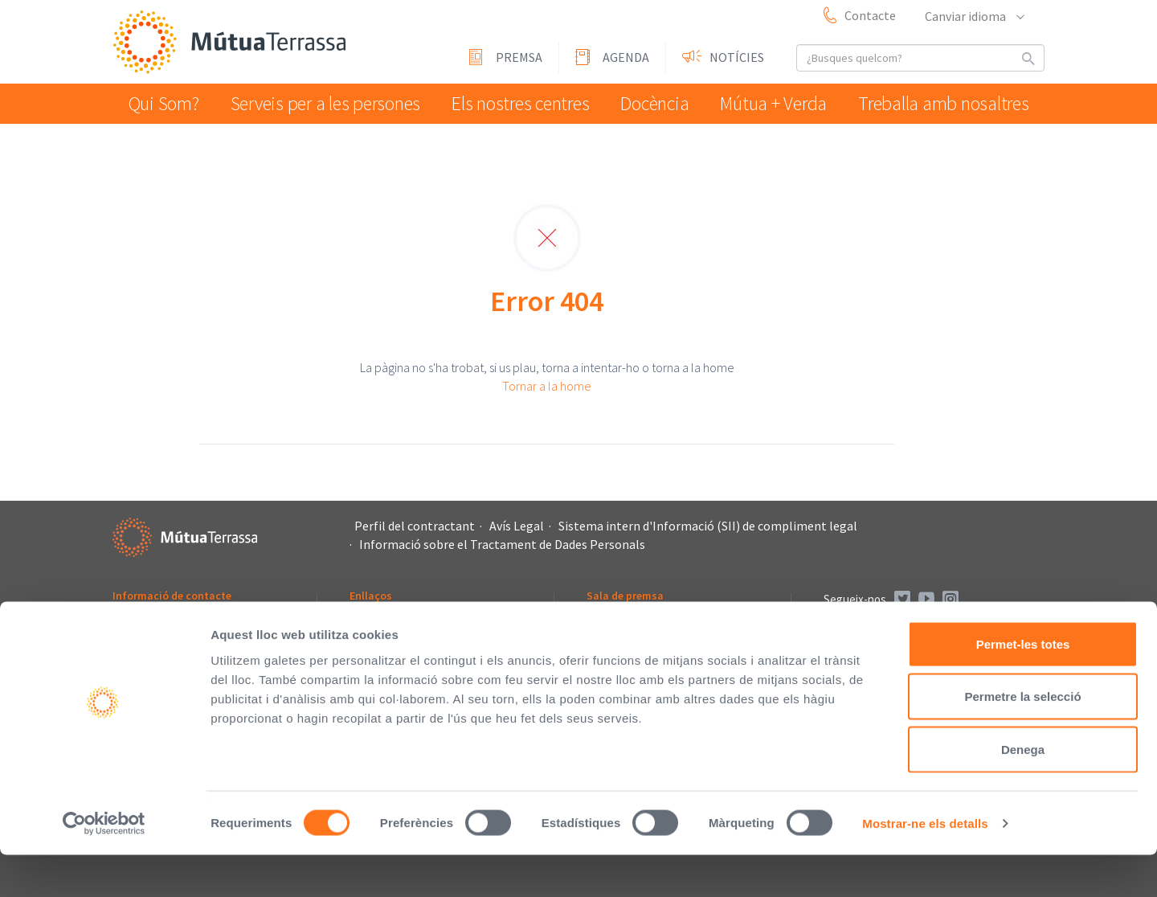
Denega (1023, 791)
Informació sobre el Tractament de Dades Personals (502, 544)
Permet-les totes (1023, 686)
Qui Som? (167, 103)
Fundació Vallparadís (400, 641)
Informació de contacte (171, 595)
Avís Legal (516, 526)
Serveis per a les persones (327, 103)
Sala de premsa (625, 595)
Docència (658, 103)
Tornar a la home (546, 386)
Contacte (870, 15)
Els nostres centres (518, 103)
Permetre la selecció (1022, 739)
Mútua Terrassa (233, 43)
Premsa (519, 57)
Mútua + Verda (783, 103)
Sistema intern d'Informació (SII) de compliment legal (707, 526)
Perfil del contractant (414, 526)
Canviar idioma (974, 16)
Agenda (626, 57)
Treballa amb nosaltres (949, 103)
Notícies (736, 57)
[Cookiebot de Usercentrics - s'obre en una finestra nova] (104, 866)
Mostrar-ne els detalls (924, 865)
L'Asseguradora (388, 621)
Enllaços (371, 595)
